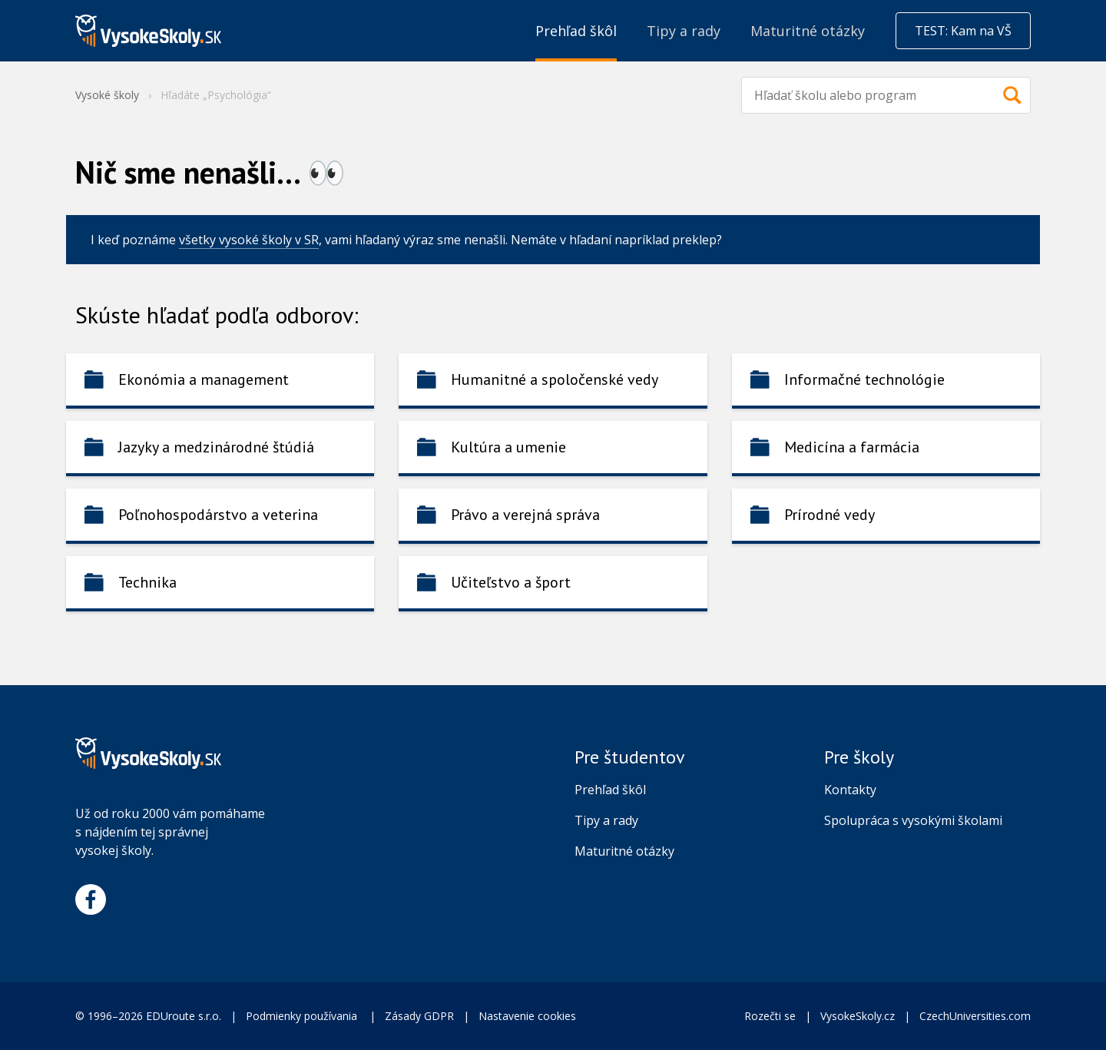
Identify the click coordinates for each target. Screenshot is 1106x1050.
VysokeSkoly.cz (857, 1016)
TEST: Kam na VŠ (963, 30)
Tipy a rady (606, 820)
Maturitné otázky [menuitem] (807, 31)
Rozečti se (770, 1016)
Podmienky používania (303, 1016)
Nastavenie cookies (527, 1016)
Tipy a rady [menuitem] (683, 31)
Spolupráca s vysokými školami (913, 820)
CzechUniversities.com (975, 1016)
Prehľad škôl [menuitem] (576, 31)
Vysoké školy (107, 95)
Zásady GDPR (419, 1016)
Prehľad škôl (610, 789)
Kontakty (850, 789)
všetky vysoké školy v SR (249, 239)
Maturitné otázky (624, 851)
